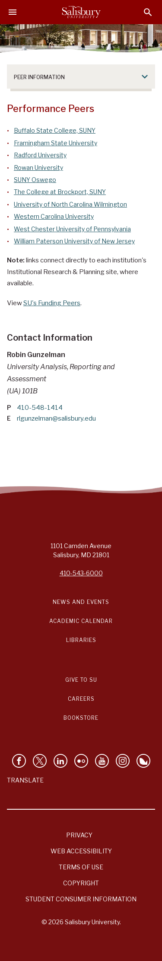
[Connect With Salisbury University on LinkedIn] (60, 761)
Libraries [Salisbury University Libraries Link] (81, 640)
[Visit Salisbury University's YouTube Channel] (102, 761)
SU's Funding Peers (51, 303)
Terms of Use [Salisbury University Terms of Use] (81, 867)
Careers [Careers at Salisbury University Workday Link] (81, 699)
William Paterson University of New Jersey (74, 241)
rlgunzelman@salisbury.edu (56, 418)
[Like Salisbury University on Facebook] (19, 761)
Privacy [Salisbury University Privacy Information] (79, 835)
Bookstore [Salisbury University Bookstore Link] (81, 718)
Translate (25, 780)
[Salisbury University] (81, 12)
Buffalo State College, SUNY (54, 130)
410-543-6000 (81, 573)
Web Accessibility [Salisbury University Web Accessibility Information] (81, 851)
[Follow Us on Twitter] (40, 761)
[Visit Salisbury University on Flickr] (81, 761)
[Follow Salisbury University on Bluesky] (143, 761)
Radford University (40, 155)
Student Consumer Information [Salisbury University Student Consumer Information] (81, 899)
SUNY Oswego (35, 179)
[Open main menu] (12, 12)
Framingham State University (55, 143)
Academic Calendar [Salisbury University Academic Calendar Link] (81, 621)
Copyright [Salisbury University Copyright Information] (81, 883)
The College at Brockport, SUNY (60, 191)
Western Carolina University (54, 216)
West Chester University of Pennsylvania (72, 229)
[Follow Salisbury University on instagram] (123, 761)
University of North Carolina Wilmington (70, 204)
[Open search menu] (148, 12)
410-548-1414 (40, 408)
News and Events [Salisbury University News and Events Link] (81, 602)
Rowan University (38, 167)
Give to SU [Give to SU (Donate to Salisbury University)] (81, 680)
